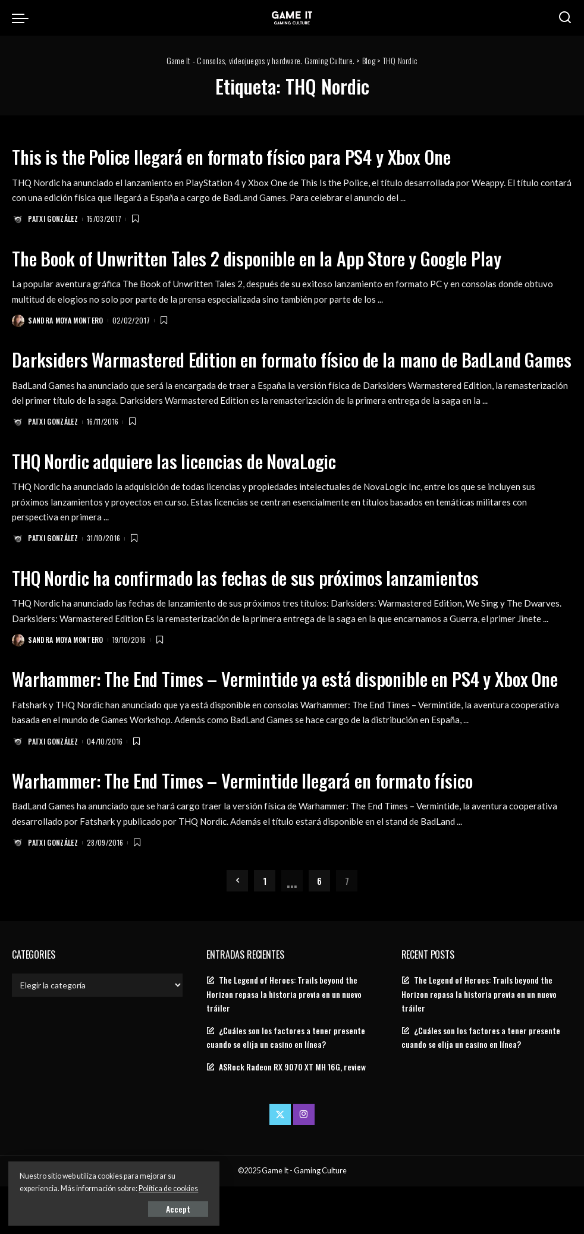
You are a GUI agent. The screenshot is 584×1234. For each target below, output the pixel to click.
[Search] (565, 18)
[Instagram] (304, 1162)
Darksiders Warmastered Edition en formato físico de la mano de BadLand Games (280, 371)
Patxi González (54, 219)
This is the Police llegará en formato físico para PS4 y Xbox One (245, 156)
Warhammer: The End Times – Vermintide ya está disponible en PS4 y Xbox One (286, 714)
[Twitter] (280, 1162)
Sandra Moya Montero (66, 321)
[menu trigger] (23, 18)
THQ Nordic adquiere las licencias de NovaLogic (184, 484)
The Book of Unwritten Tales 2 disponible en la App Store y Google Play (271, 258)
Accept (145, 1208)
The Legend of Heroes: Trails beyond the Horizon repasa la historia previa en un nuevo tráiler (284, 1041)
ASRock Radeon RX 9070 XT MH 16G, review (292, 1114)
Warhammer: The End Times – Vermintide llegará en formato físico (256, 827)
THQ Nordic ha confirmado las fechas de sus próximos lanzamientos (258, 601)
